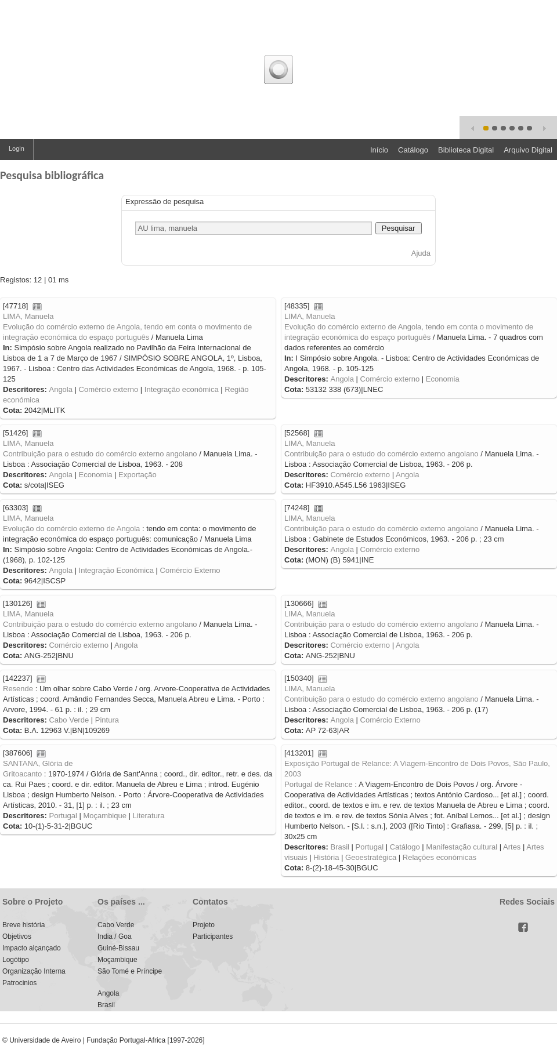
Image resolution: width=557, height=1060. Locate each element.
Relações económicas (439, 857)
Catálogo (413, 150)
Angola (60, 389)
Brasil (339, 847)
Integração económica (181, 389)
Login (16, 148)
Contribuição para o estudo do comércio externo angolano (100, 453)
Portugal (63, 815)
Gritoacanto (22, 773)
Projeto (204, 925)
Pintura (107, 720)
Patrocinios (19, 983)
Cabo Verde (69, 720)
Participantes (213, 936)
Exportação (137, 474)
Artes (511, 847)
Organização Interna (34, 971)
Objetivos (16, 936)
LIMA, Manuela (28, 316)
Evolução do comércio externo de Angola (71, 528)
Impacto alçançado (31, 948)
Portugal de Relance (318, 784)
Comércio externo (109, 389)
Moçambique (105, 815)
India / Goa (114, 936)
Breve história (23, 925)
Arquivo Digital (528, 150)
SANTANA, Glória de (38, 763)
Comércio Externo (190, 570)
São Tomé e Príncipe (129, 971)
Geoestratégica (370, 857)
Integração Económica (116, 570)
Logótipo (15, 960)
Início (379, 150)
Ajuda (421, 253)
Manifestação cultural (461, 847)
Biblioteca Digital (466, 150)
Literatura (149, 815)
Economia (443, 379)
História (326, 857)
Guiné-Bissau (118, 948)
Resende (18, 688)
